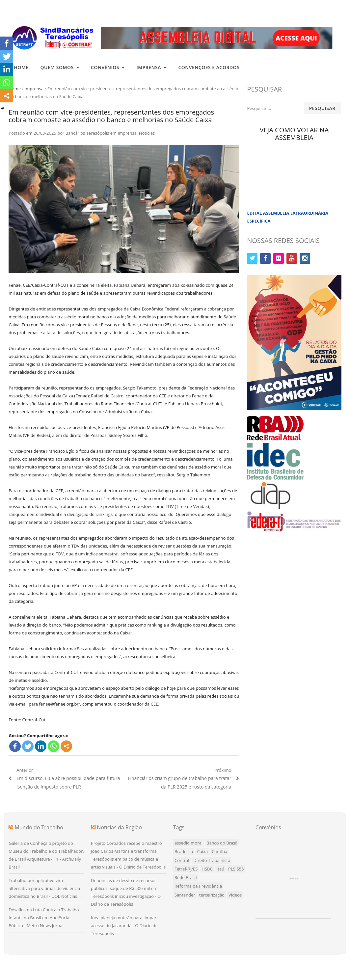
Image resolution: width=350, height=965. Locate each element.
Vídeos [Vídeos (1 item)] (235, 895)
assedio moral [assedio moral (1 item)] (188, 843)
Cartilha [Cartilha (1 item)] (219, 851)
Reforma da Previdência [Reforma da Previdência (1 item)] (198, 886)
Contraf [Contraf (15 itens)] (182, 860)
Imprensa (148, 67)
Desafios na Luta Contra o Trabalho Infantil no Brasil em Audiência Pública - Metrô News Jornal (44, 917)
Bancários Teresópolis (87, 133)
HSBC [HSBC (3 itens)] (207, 869)
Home (21, 67)
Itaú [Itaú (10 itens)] (220, 869)
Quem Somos (57, 67)
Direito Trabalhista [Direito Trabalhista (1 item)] (211, 860)
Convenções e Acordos (208, 67)
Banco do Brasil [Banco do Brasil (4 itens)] (221, 843)
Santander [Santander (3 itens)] (185, 895)
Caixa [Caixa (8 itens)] (202, 851)
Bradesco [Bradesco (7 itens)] (184, 851)
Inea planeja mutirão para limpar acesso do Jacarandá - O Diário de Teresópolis (124, 925)
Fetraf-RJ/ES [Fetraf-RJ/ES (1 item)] (186, 869)
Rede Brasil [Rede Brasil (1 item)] (186, 877)
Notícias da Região (119, 827)
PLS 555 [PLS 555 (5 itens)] (236, 869)
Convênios (105, 67)
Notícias (147, 133)
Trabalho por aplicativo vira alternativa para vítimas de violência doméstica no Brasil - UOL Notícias (44, 888)
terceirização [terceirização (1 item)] (212, 895)
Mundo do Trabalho (38, 827)
